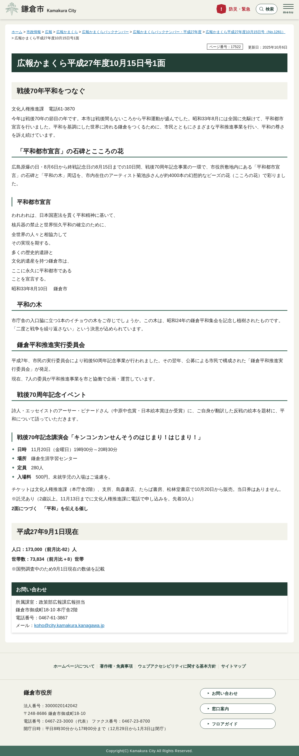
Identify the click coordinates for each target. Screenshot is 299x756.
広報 (48, 32)
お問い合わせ (225, 693)
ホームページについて (74, 666)
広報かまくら (67, 32)
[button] (266, 9)
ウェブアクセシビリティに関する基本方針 (177, 666)
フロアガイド (225, 724)
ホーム (17, 32)
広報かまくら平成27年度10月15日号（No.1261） (245, 32)
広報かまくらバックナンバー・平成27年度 (167, 32)
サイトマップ (233, 666)
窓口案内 (220, 709)
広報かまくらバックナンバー (105, 32)
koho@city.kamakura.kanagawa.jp (69, 625)
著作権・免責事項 (116, 666)
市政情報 (33, 32)
